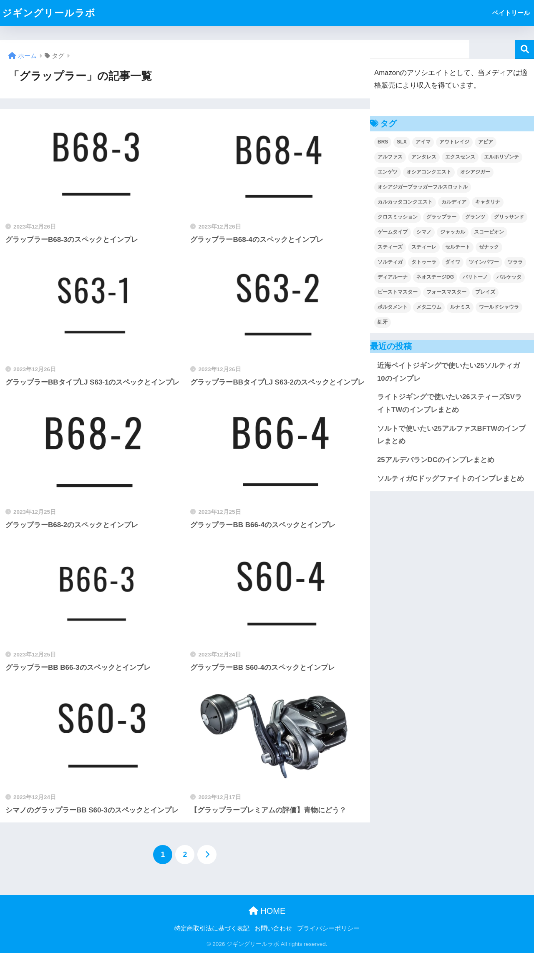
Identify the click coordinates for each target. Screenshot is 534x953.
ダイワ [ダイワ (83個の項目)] (452, 262)
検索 (524, 49)
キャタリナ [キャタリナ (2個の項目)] (487, 202)
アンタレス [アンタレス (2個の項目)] (423, 157)
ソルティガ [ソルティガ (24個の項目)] (390, 262)
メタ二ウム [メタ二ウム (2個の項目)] (428, 307)
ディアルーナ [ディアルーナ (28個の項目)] (393, 277)
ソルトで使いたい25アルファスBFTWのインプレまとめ (451, 435)
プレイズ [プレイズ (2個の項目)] (485, 292)
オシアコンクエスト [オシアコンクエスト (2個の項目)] (428, 172)
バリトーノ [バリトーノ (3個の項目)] (475, 277)
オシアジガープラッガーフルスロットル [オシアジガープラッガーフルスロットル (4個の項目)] (423, 187)
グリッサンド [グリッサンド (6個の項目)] (509, 217)
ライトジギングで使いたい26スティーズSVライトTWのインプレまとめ (449, 403)
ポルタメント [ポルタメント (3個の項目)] (393, 307)
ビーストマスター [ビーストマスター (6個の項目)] (398, 292)
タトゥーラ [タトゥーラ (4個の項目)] (423, 262)
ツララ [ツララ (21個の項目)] (515, 262)
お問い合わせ (273, 928)
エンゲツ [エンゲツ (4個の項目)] (388, 172)
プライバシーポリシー (328, 928)
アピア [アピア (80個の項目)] (485, 142)
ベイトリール (511, 12)
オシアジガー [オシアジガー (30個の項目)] (475, 172)
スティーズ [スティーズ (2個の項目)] (390, 247)
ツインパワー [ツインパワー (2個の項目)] (484, 262)
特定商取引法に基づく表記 (211, 928)
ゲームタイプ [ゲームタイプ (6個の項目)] (393, 232)
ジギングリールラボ (49, 13)
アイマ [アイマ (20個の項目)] (423, 142)
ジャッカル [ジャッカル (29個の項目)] (452, 232)
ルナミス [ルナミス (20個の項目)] (460, 307)
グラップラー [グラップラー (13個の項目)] (441, 217)
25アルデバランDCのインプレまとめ (435, 460)
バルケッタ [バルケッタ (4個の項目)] (508, 277)
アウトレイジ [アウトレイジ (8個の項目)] (454, 142)
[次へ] (207, 854)
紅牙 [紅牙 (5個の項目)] (383, 322)
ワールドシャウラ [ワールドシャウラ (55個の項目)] (499, 307)
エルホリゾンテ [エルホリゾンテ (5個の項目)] (501, 157)
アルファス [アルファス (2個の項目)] (390, 157)
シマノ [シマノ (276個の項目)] (423, 232)
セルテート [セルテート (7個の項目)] (457, 247)
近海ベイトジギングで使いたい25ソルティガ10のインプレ (448, 372)
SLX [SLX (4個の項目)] (401, 142)
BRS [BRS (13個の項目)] (383, 142)
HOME (267, 910)
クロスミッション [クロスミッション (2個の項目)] (398, 217)
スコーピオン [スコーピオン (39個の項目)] (489, 232)
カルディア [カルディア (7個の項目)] (453, 202)
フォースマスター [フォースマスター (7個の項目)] (446, 292)
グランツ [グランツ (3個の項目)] (475, 217)
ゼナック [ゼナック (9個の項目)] (489, 247)
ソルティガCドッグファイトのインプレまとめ (450, 479)
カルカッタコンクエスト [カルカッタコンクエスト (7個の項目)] (405, 202)
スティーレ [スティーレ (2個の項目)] (423, 247)
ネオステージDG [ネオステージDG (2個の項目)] (435, 277)
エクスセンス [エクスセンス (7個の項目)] (460, 157)
